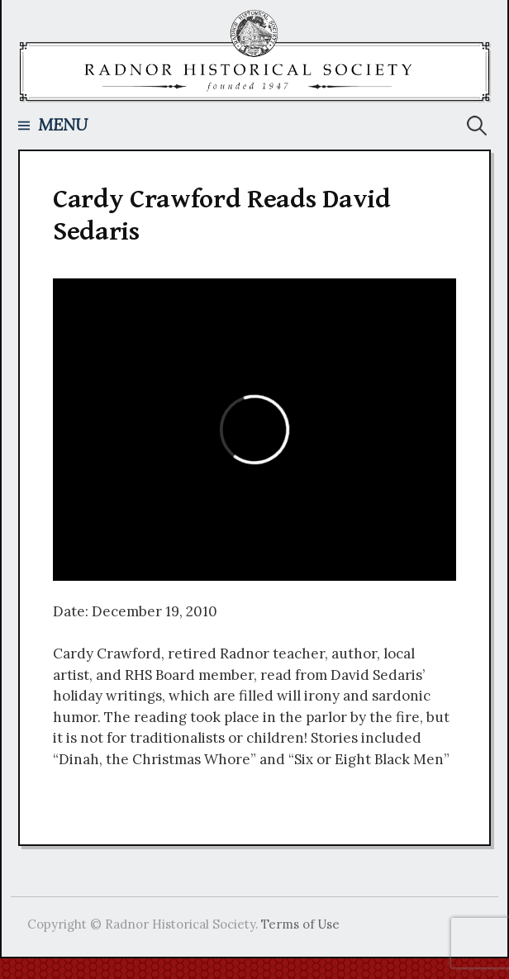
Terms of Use (300, 924)
